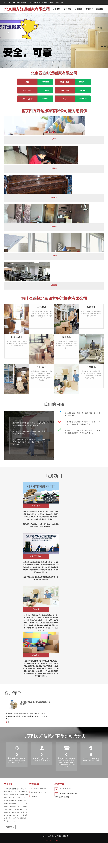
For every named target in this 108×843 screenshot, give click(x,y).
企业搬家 (56, 9)
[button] (8, 40)
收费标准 (89, 9)
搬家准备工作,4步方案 (38, 792)
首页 (36, 9)
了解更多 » (9, 827)
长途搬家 (78, 9)
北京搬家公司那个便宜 (39, 788)
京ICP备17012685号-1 (54, 840)
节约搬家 (34, 796)
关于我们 (45, 9)
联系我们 (100, 9)
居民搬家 (67, 9)
